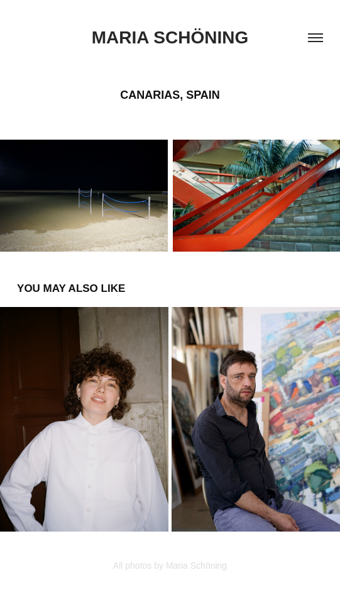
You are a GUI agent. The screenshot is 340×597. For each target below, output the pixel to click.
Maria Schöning (170, 37)
